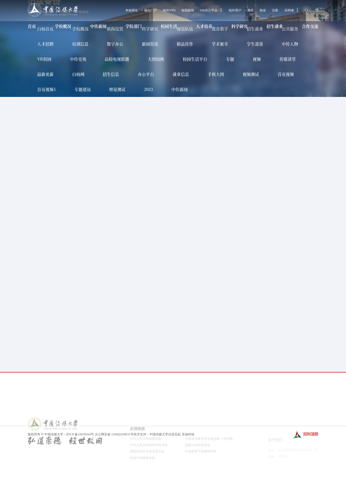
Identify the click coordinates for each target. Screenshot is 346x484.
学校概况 (63, 26)
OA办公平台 (209, 10)
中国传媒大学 (53, 434)
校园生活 (169, 26)
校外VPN (169, 10)
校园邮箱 (188, 10)
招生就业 (275, 26)
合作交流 (310, 26)
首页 (32, 26)
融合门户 (150, 10)
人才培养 (204, 26)
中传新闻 (98, 26)
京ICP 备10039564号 (80, 434)
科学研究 (239, 26)
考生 (250, 10)
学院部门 (133, 26)
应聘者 (289, 10)
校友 (263, 10)
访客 (275, 10)
